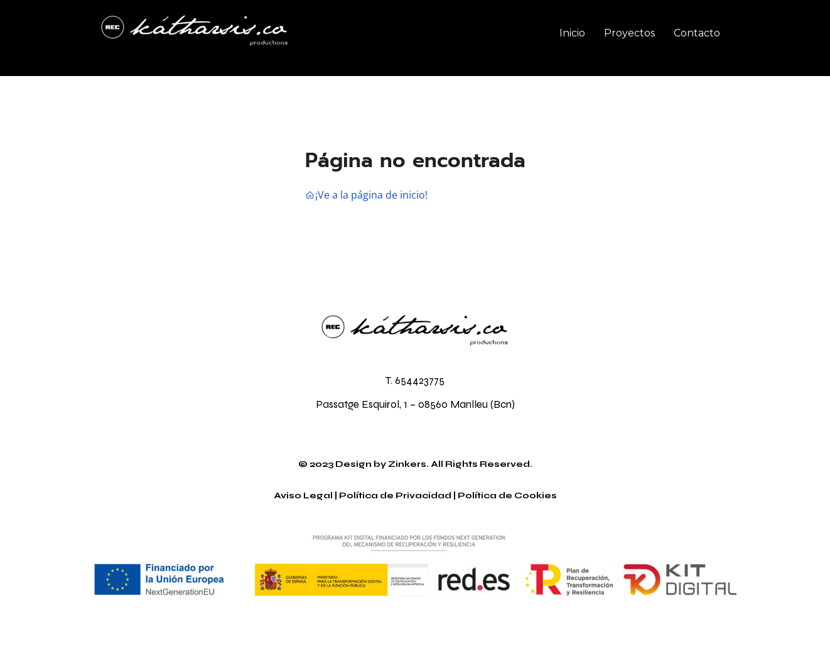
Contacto (697, 33)
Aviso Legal (303, 495)
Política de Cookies (507, 495)
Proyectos (629, 33)
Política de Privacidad (395, 495)
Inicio (572, 33)
